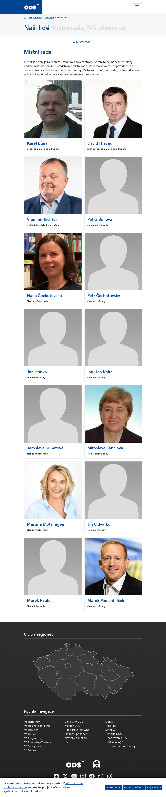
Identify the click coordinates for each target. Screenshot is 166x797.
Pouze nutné (113, 787)
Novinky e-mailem (76, 738)
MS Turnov (30, 750)
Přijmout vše (154, 787)
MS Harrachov (32, 721)
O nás (109, 722)
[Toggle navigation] (137, 6)
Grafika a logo (114, 742)
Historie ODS (113, 734)
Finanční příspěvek (77, 734)
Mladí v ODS (72, 726)
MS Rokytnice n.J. (33, 738)
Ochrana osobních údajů (121, 746)
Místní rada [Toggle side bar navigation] (82, 42)
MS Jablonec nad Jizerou (37, 725)
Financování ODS (116, 738)
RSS (67, 742)
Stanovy (110, 730)
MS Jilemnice (35, 17)
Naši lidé (49, 17)
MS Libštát (30, 734)
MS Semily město (33, 746)
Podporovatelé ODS (77, 730)
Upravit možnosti (133, 787)
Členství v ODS (74, 722)
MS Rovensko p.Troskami (38, 742)
